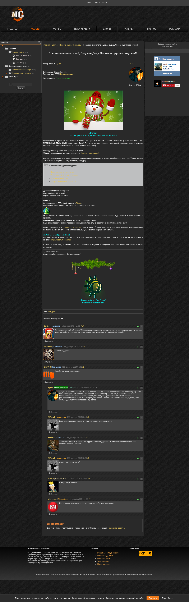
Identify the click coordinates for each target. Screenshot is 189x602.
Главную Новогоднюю (72, 227)
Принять (153, 598)
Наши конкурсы (167, 46)
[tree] (21, 63)
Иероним (48, 346)
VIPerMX (51, 417)
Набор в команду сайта (167, 44)
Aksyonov (52, 499)
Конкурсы (19, 59)
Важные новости (22, 55)
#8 (84, 346)
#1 (83, 367)
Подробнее (167, 598)
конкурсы (51, 312)
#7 (89, 499)
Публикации (82, 29)
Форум (57, 29)
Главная (12, 29)
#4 (87, 438)
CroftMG (47, 367)
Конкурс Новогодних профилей (63, 182)
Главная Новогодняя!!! (90, 153)
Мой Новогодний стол (59, 178)
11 (67, 74)
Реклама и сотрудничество (108, 553)
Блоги (107, 29)
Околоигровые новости (21, 73)
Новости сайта (18, 52)
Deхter (46, 326)
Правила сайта (103, 558)
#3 (88, 417)
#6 (89, 479)
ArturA (51, 479)
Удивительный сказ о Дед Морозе (64, 175)
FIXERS (51, 438)
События (19, 62)
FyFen (131, 64)
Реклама (174, 29)
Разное (151, 29)
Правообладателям (105, 556)
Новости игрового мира (22, 70)
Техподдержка (103, 561)
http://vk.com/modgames (61, 240)
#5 (88, 458)
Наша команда (103, 564)
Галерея (129, 29)
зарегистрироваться (117, 528)
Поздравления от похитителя (62, 172)
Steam (78, 203)
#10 (82, 326)
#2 (98, 387)
